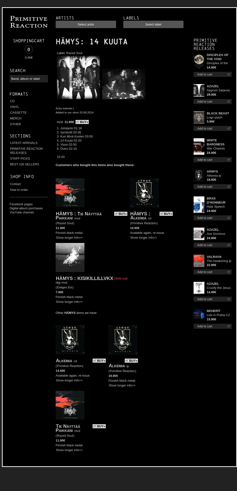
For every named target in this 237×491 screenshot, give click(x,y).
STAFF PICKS (20, 158)
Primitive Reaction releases (205, 44)
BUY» (84, 122)
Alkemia (138, 217)
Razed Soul (74, 53)
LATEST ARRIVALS (23, 143)
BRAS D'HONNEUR (216, 200)
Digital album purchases (26, 208)
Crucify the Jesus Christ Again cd (219, 288)
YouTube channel (22, 212)
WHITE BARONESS (216, 142)
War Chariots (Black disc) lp (216, 149)
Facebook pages (21, 204)
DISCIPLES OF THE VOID (217, 57)
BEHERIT (213, 311)
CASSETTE (18, 112)
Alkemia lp (214, 175)
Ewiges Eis (64, 287)
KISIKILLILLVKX (95, 278)
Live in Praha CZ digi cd (218, 315)
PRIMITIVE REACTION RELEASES (26, 151)
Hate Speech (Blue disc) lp (216, 207)
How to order (19, 190)
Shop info (22, 176)
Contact (15, 184)
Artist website (64, 108)
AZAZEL (213, 86)
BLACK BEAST (218, 113)
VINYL (14, 107)
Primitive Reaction (143, 223)
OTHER (15, 124)
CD (12, 101)
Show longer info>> (69, 237)
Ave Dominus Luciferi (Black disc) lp (216, 234)
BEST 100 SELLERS (24, 164)
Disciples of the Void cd (217, 63)
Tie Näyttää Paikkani (79, 215)
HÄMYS (68, 41)
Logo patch (214, 117)
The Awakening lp (219, 261)
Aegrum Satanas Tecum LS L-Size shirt (218, 90)
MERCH (16, 118)
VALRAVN (214, 257)
